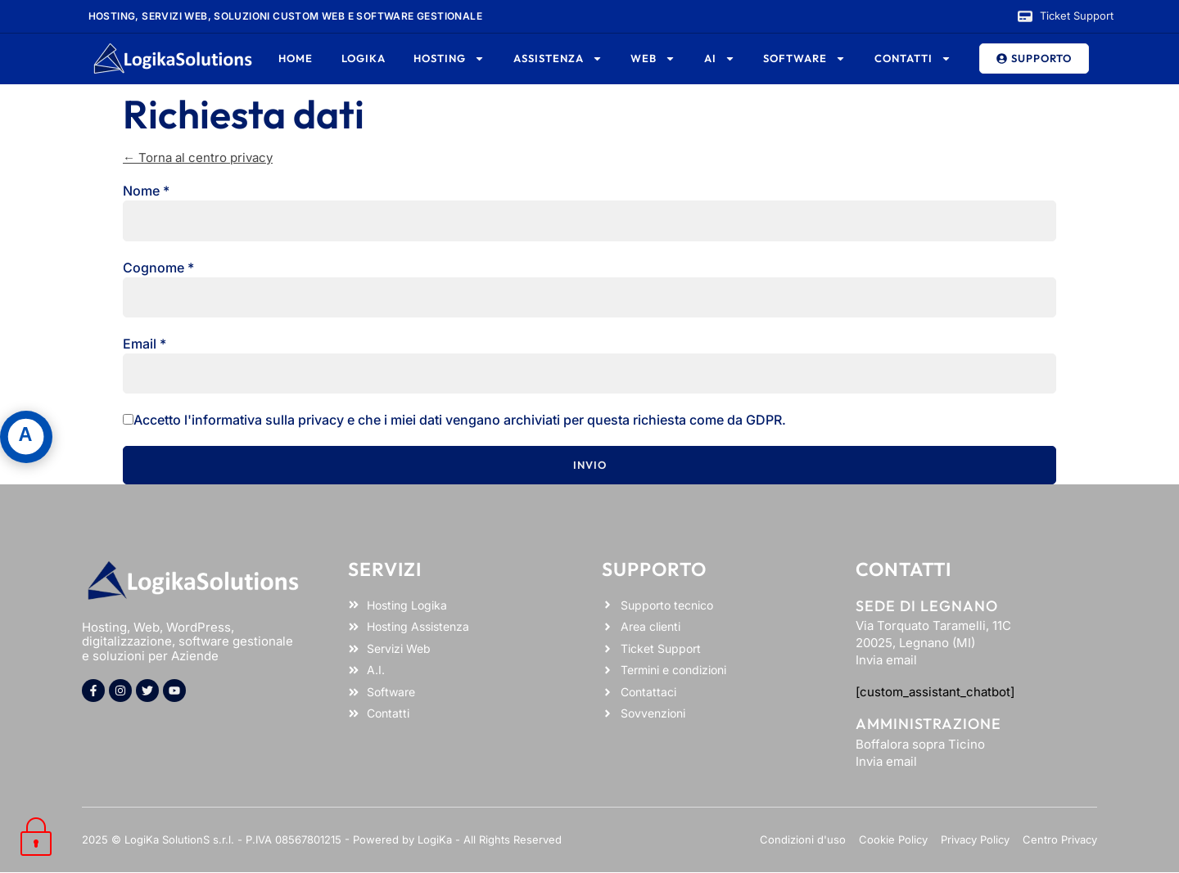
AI (719, 58)
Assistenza (558, 58)
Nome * (146, 190)
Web (652, 58)
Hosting (449, 58)
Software (804, 58)
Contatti (912, 58)
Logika (363, 58)
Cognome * (158, 267)
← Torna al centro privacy (198, 157)
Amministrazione (928, 723)
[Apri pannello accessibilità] (26, 437)
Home (295, 58)
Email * (144, 343)
